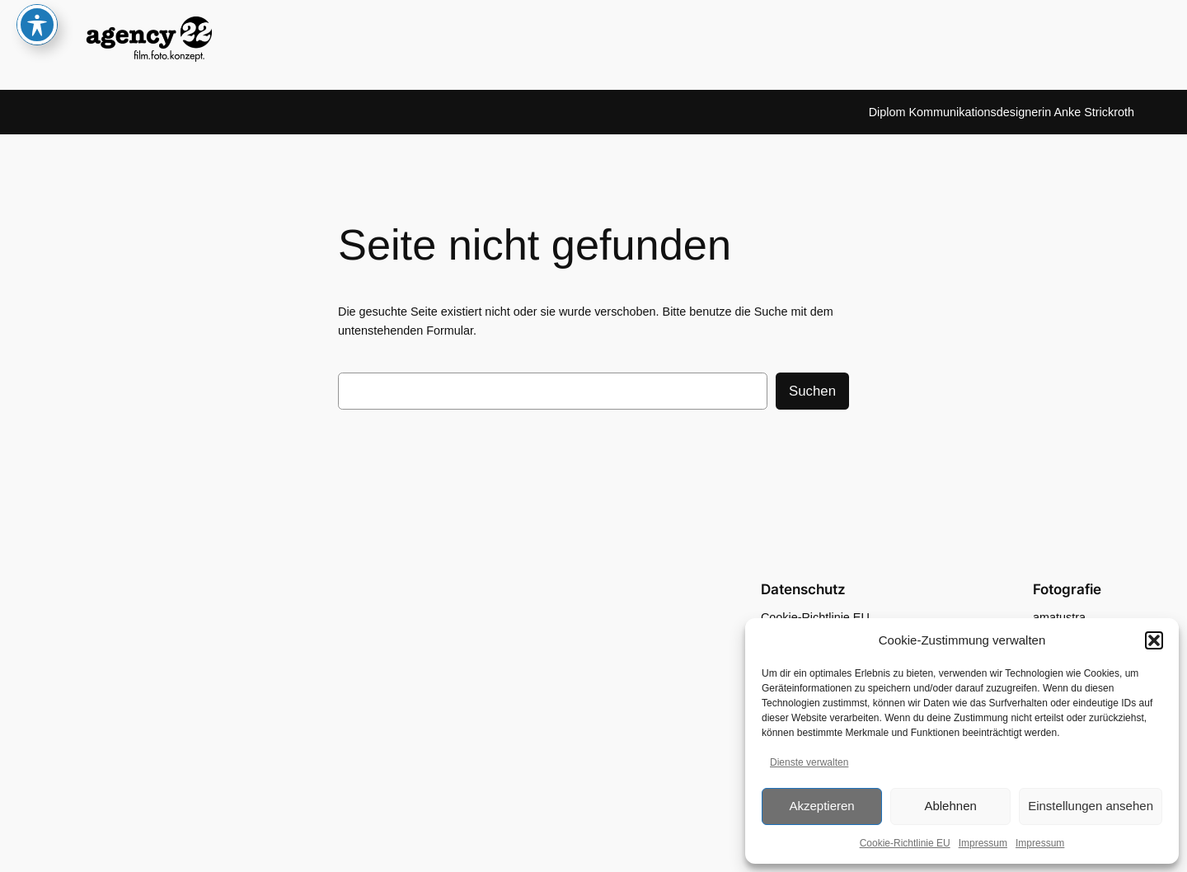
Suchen (812, 391)
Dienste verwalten (809, 762)
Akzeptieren (821, 806)
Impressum (983, 843)
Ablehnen (950, 806)
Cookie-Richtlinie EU (905, 843)
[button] (1154, 640)
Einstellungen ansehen (1090, 806)
